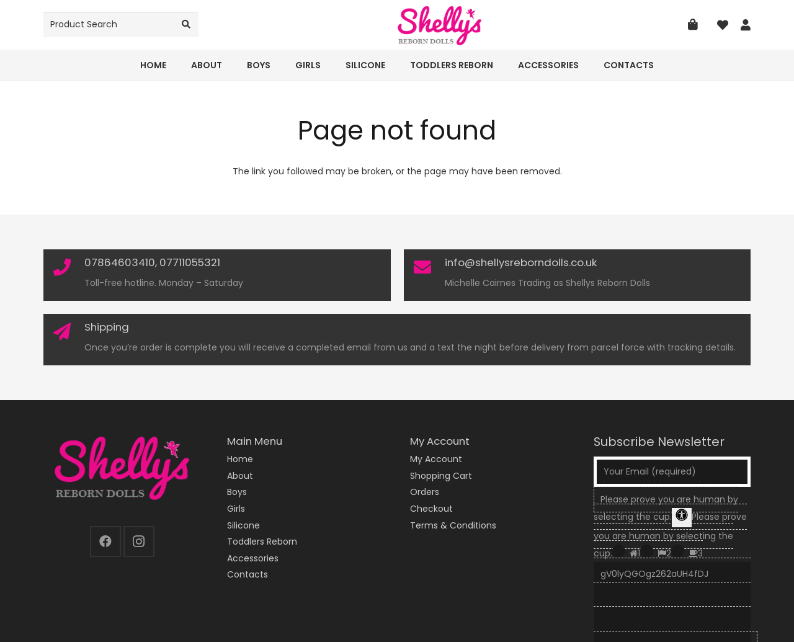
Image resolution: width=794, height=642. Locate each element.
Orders (424, 492)
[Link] (746, 25)
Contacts (247, 574)
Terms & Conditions (453, 525)
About (240, 476)
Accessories (253, 558)
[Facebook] (105, 541)
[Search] (186, 24)
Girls (236, 508)
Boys (237, 492)
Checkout (431, 508)
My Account (436, 459)
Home (240, 459)
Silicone (243, 525)
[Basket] (692, 24)
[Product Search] (120, 24)
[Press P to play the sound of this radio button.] (618, 551)
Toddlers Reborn (262, 541)
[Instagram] (138, 541)
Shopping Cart (441, 476)
